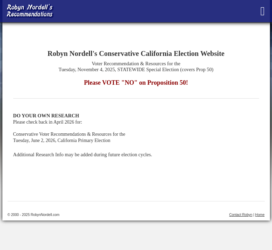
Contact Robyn (241, 215)
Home (260, 215)
